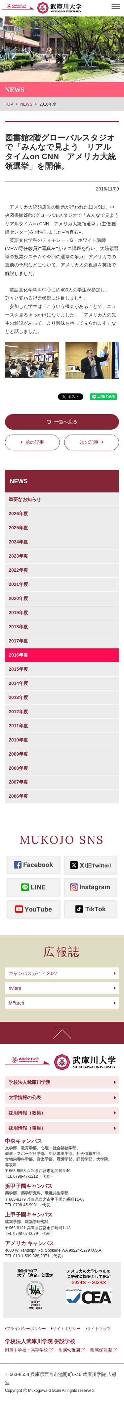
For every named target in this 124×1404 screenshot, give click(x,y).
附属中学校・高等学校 (26, 1349)
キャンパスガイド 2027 (33, 973)
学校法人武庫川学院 (29, 1082)
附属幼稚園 (69, 1349)
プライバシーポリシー (26, 1328)
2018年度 (18, 626)
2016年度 (18, 655)
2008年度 (18, 768)
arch (16, 1003)
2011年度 (18, 725)
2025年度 (18, 527)
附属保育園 (101, 1349)
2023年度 (18, 556)
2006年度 (18, 796)
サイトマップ (99, 1328)
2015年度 (18, 669)
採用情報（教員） (27, 1113)
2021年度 (18, 584)
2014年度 (18, 683)
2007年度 (18, 782)
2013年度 (18, 697)
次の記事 (89, 442)
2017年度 (18, 640)
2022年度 (18, 570)
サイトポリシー (66, 1328)
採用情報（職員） (27, 1128)
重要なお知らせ (25, 499)
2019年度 (18, 612)
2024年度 (18, 541)
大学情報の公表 (25, 1097)
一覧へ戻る (65, 421)
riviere (15, 988)
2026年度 (18, 513)
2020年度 (18, 598)
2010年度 (18, 739)
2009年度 (18, 754)
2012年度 (18, 711)
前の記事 (34, 442)
